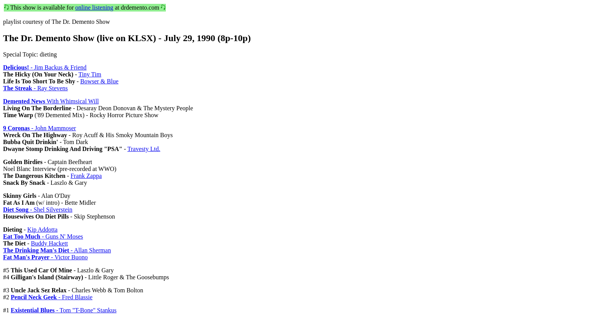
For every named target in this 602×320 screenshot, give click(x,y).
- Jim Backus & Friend (44, 67)
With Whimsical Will (51, 101)
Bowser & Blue (99, 81)
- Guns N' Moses (43, 236)
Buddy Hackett (49, 243)
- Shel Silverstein (37, 209)
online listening (94, 7)
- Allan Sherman (57, 250)
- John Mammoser (39, 128)
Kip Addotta (42, 229)
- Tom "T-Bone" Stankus (64, 310)
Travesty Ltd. (143, 149)
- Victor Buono (45, 257)
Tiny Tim (89, 74)
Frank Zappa (86, 175)
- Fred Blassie (52, 297)
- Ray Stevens (35, 88)
